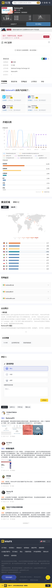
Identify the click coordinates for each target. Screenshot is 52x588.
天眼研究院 (28, 551)
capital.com (5, 580)
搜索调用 (41, 548)
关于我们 (4, 548)
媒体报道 (13, 555)
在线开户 (14, 24)
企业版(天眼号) (5, 551)
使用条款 (26, 548)
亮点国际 (13, 580)
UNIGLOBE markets (26, 577)
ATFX (10, 577)
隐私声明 (34, 548)
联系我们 (11, 548)
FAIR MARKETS (23, 580)
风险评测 (46, 37)
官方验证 (15, 551)
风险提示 (19, 548)
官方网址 (38, 24)
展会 (21, 551)
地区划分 (6, 555)
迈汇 (16, 577)
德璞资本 (4, 577)
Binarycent (37, 577)
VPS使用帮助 (37, 551)
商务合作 (45, 551)
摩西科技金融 (34, 580)
